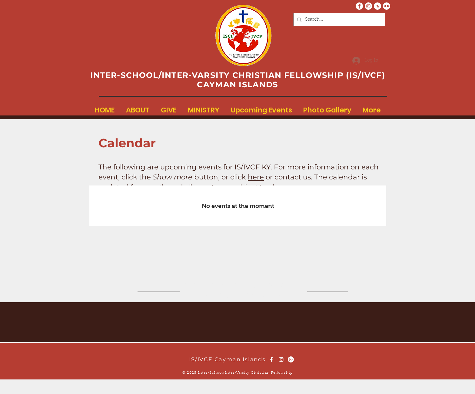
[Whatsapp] (291, 359)
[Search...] (338, 19)
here (256, 177)
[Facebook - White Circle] (359, 6)
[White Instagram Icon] (281, 359)
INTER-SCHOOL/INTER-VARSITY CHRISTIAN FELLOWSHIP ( (219, 75)
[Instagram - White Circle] (368, 6)
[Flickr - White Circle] (386, 6)
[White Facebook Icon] (271, 359)
